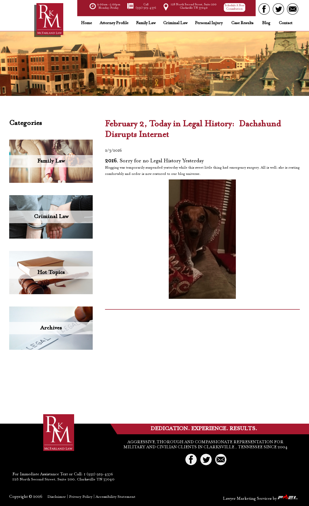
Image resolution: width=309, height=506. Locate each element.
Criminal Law (175, 23)
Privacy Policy (80, 497)
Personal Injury (209, 23)
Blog (266, 23)
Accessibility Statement (115, 497)
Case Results (242, 23)
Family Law (145, 23)
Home (86, 23)
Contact (285, 23)
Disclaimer (56, 497)
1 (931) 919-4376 (98, 474)
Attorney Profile (114, 23)
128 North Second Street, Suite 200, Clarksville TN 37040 (63, 479)
